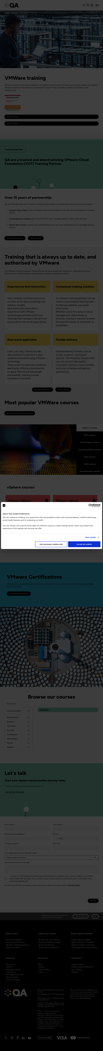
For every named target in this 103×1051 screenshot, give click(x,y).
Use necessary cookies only (51, 544)
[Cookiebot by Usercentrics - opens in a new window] (90, 505)
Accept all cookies (84, 544)
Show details (90, 537)
